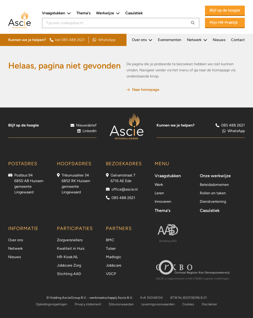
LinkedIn (87, 131)
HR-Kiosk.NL (67, 257)
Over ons (142, 40)
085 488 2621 (123, 197)
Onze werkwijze (215, 175)
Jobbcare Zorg (69, 265)
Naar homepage (142, 89)
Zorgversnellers (69, 240)
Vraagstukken (56, 13)
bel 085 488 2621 (67, 40)
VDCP (111, 274)
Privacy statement (88, 304)
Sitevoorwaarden (121, 304)
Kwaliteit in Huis (70, 248)
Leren (159, 193)
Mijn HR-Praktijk (224, 22)
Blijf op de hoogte (225, 10)
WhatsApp (104, 40)
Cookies (188, 304)
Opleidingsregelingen (51, 304)
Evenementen (169, 40)
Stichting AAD (69, 274)
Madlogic (113, 257)
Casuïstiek (134, 13)
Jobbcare (113, 265)
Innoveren (163, 201)
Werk (159, 184)
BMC (110, 240)
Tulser (111, 248)
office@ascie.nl (125, 189)
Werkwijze (108, 13)
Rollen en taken (213, 193)
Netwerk (197, 40)
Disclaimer (209, 304)
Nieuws (219, 40)
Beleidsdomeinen (214, 184)
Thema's (83, 13)
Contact (238, 40)
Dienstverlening (213, 201)
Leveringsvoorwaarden (158, 304)
